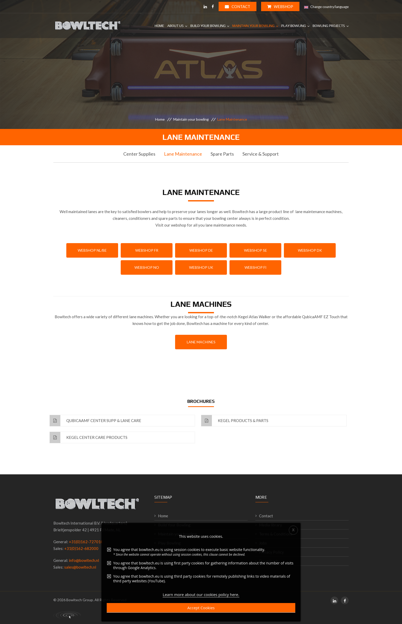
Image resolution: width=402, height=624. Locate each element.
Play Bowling (293, 26)
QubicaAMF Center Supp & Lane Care (95, 420)
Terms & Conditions (275, 534)
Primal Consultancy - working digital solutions (67, 615)
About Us (175, 26)
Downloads (269, 561)
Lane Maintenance (183, 154)
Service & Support (260, 154)
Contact (237, 6)
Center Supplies (139, 154)
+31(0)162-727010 (86, 541)
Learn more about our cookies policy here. (201, 596)
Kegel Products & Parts (234, 420)
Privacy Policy (271, 552)
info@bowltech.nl (84, 560)
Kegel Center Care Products (88, 437)
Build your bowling (208, 26)
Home (159, 26)
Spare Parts (222, 154)
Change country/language (326, 7)
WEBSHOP (280, 6)
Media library (270, 525)
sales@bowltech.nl (80, 567)
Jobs (263, 543)
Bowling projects (329, 26)
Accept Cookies (200, 609)
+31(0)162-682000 (81, 548)
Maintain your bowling (253, 26)
